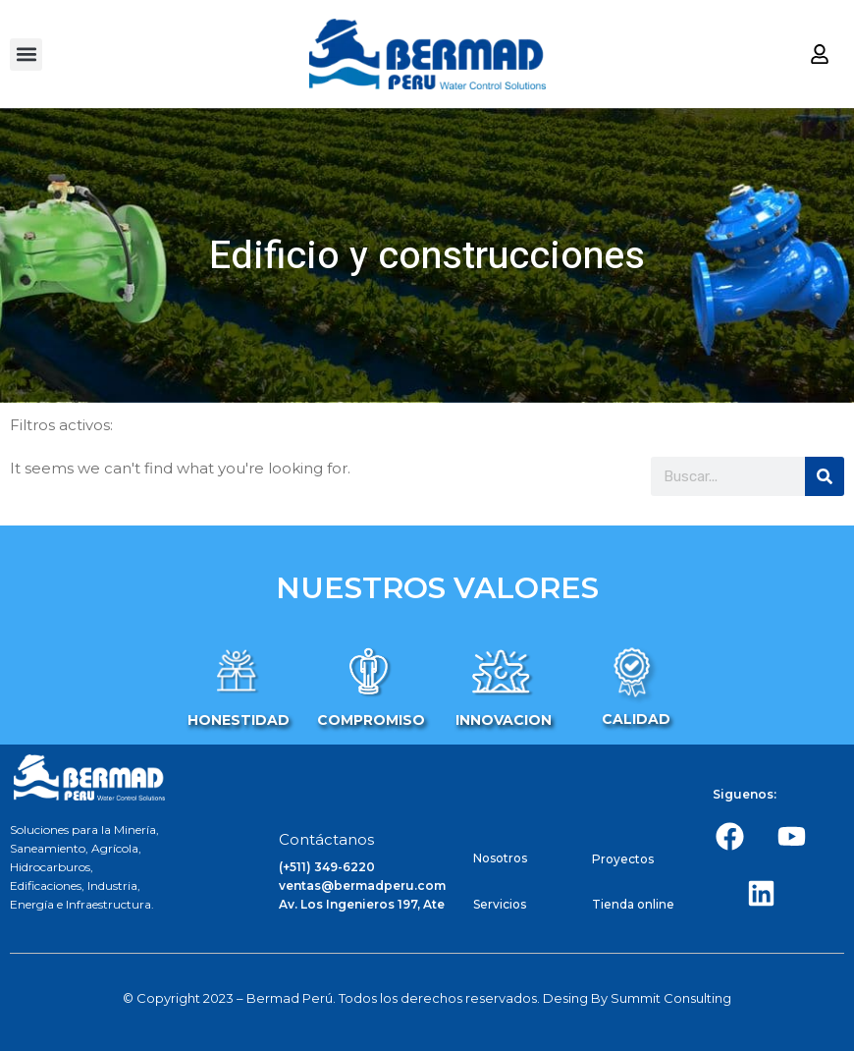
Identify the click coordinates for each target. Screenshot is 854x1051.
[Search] (824, 476)
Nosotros (500, 858)
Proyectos (623, 859)
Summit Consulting (671, 998)
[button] (26, 54)
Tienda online (633, 904)
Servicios (499, 904)
